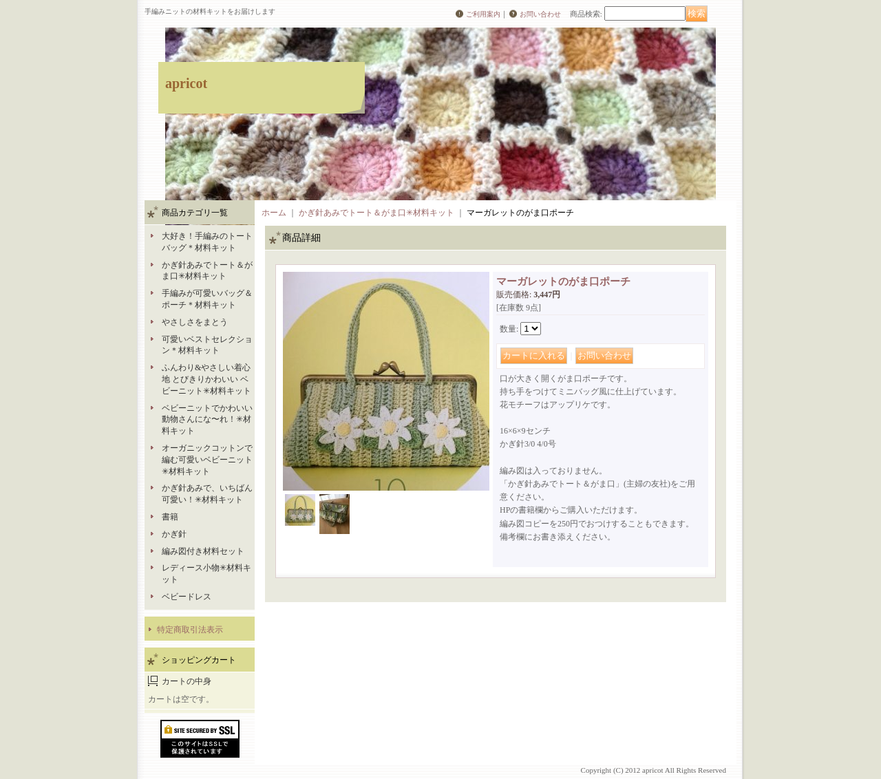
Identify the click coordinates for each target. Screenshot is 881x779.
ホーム (274, 212)
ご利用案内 (483, 14)
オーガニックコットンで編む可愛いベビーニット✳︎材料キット (207, 459)
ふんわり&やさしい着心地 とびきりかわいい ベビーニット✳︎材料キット (206, 379)
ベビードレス (186, 596)
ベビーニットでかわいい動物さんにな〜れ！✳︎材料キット (207, 419)
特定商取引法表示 (190, 629)
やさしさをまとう (195, 322)
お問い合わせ (540, 14)
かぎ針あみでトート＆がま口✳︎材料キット (376, 212)
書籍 (170, 517)
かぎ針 (174, 534)
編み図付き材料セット (203, 551)
